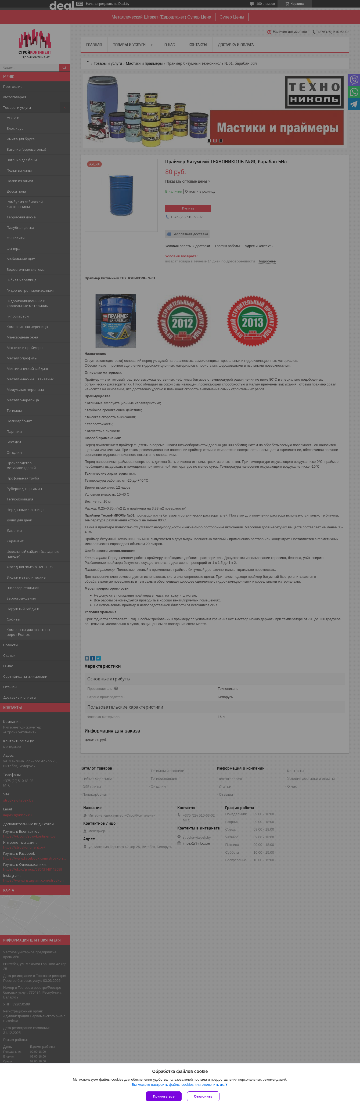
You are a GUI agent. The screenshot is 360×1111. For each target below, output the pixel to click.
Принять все (164, 1096)
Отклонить (203, 1096)
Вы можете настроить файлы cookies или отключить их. (178, 1085)
